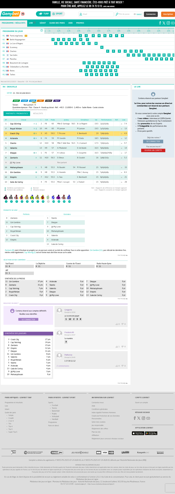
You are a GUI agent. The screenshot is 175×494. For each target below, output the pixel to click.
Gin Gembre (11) (96, 250)
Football (55, 405)
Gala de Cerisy (16, 182)
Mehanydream (16, 168)
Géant (7, 409)
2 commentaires (63, 366)
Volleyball (55, 416)
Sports (50, 403)
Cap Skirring (15, 124)
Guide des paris (10, 413)
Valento (13, 148)
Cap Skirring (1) (30, 252)
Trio (9, 424)
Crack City (14, 134)
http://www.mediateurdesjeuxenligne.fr (101, 484)
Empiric (13, 177)
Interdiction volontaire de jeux (87, 465)
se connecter (153, 141)
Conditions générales (100, 409)
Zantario (14, 158)
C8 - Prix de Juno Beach (34, 82)
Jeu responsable (98, 425)
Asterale (14, 138)
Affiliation (95, 435)
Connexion (151, 14)
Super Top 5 (12, 432)
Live (6, 406)
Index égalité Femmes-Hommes (104, 413)
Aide (93, 406)
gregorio (68, 310)
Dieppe (13, 153)
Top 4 (10, 426)
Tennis (54, 408)
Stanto (13, 143)
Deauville (21, 82)
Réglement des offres (100, 429)
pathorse (68, 355)
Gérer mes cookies (98, 422)
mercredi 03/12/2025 (8, 82)
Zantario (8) (9, 250)
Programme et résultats (14, 403)
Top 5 (10, 429)
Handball (55, 419)
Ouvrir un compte (141, 403)
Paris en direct (53, 426)
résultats (38, 114)
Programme (52, 422)
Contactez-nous (98, 403)
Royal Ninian (16, 129)
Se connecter (28, 320)
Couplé (11, 418)
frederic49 (69, 332)
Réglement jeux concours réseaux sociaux (108, 439)
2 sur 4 (11, 421)
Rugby (54, 414)
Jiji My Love (15, 163)
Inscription (168, 14)
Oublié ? (139, 14)
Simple (10, 415)
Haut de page (122, 255)
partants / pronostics (17, 114)
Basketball (56, 411)
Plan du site (96, 432)
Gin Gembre (15, 172)
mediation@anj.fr (80, 484)
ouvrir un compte (153, 150)
